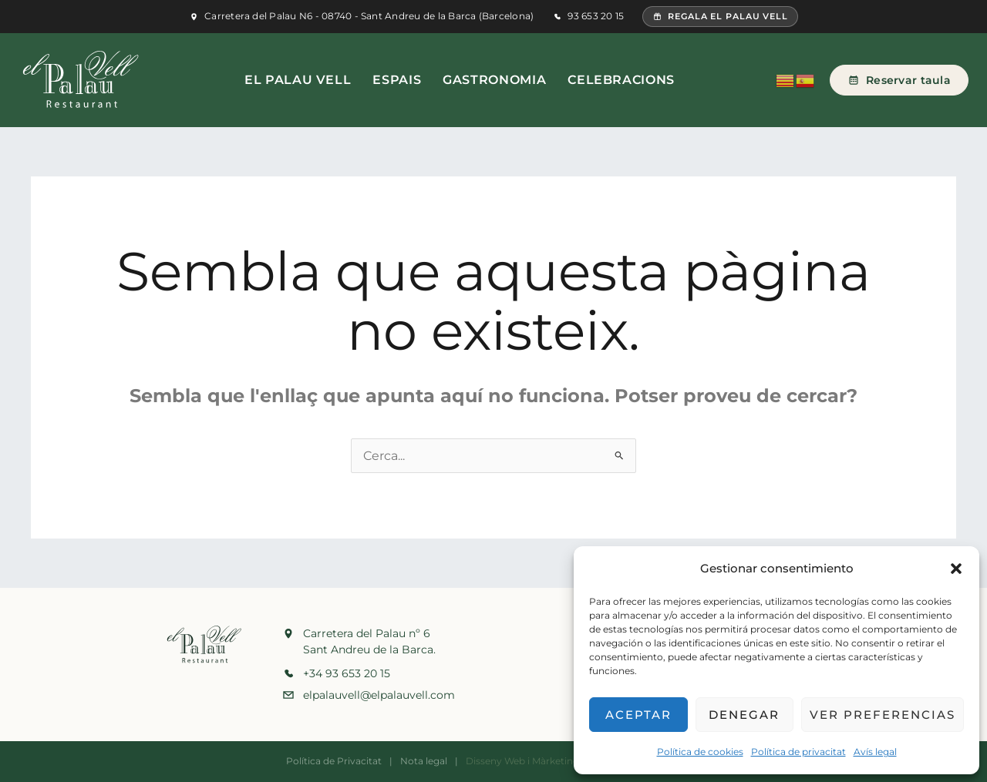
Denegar (744, 714)
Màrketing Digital (571, 761)
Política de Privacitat (334, 761)
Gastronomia (494, 79)
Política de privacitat (798, 751)
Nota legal (423, 761)
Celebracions (621, 79)
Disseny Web (495, 761)
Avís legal (875, 751)
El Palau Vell (297, 79)
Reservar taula (899, 80)
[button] (956, 568)
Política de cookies (700, 751)
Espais (396, 79)
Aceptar (638, 714)
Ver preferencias (882, 714)
